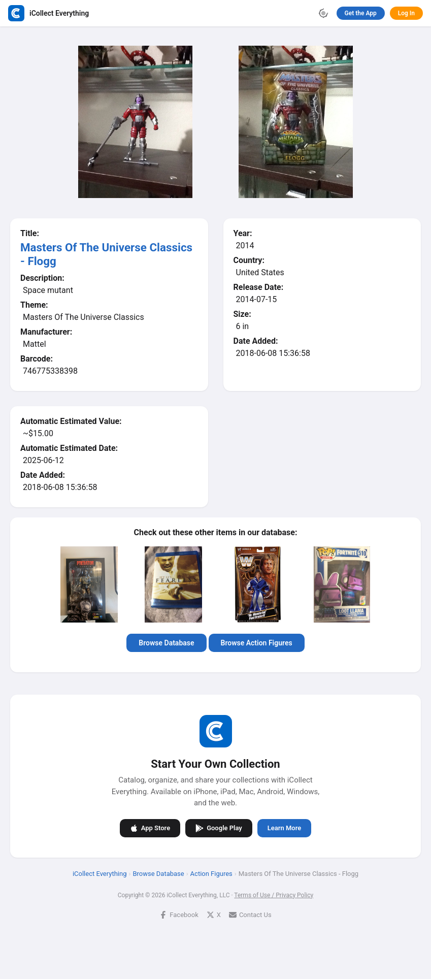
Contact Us (250, 914)
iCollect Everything (100, 873)
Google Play (218, 828)
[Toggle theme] (323, 13)
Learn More (284, 828)
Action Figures (211, 873)
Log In (406, 13)
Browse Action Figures (256, 643)
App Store (150, 828)
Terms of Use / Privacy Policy (273, 894)
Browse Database (166, 643)
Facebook (178, 914)
